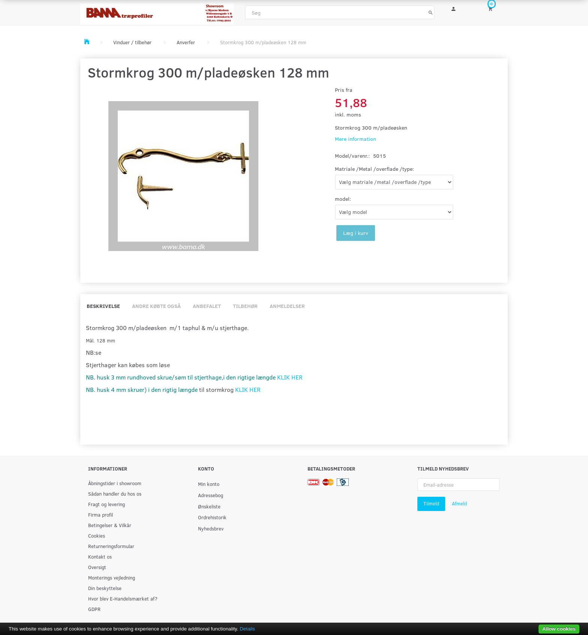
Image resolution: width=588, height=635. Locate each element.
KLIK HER (290, 377)
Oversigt (97, 567)
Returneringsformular (111, 546)
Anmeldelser (287, 305)
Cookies (96, 535)
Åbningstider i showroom (114, 483)
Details (247, 629)
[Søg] (431, 12)
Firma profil (100, 514)
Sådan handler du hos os (114, 493)
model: (343, 198)
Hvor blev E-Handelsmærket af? (123, 598)
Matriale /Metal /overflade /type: (374, 168)
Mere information (355, 138)
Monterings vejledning (111, 577)
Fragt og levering (106, 504)
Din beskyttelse (105, 588)
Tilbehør (245, 305)
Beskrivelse (103, 305)
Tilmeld (431, 503)
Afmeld (459, 503)
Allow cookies (559, 629)
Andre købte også (156, 305)
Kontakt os (100, 556)
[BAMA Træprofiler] (157, 12)
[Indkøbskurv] (495, 8)
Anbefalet (207, 305)
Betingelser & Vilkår (109, 525)
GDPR (94, 609)
